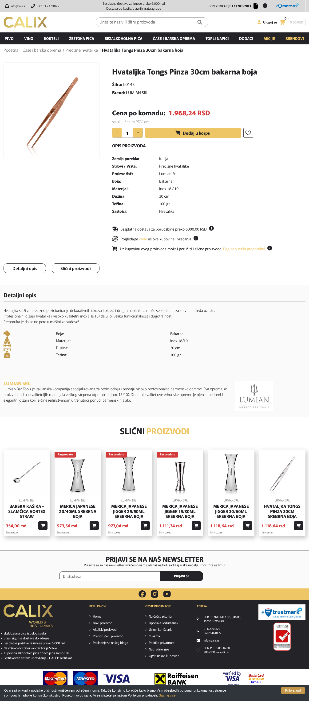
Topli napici (217, 38)
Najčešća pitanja (160, 616)
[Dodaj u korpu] (43, 525)
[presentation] (230, 576)
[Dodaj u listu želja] (248, 133)
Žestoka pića (81, 38)
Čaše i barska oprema (174, 38)
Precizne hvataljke (81, 50)
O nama (154, 636)
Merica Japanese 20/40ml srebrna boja (77, 511)
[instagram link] (154, 594)
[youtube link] (167, 594)
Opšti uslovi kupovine (164, 655)
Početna (11, 50)
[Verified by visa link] (232, 678)
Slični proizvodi (75, 268)
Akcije (269, 38)
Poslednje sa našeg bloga (110, 642)
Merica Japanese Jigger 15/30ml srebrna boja (180, 511)
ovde (143, 239)
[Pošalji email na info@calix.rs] (15, 5)
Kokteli (51, 38)
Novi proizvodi (103, 622)
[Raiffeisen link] (176, 678)
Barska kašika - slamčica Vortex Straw (26, 511)
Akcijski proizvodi (105, 629)
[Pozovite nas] (44, 5)
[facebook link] (142, 594)
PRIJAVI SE (182, 576)
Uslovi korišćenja (160, 629)
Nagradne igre (159, 649)
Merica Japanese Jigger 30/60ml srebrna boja (231, 511)
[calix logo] (28, 617)
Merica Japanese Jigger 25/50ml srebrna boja (129, 511)
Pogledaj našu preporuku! (244, 248)
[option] (51, 110)
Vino (28, 38)
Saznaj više (167, 695)
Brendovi (294, 38)
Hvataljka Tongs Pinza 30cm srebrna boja (282, 511)
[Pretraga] (199, 22)
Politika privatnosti (162, 642)
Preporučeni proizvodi (108, 636)
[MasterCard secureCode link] (256, 678)
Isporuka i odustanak (163, 622)
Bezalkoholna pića (123, 38)
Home (97, 616)
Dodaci (246, 38)
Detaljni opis (24, 268)
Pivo (9, 38)
